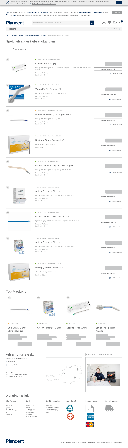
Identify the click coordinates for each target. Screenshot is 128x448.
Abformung (49, 405)
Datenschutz (9, 407)
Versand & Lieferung (31, 411)
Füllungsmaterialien (51, 409)
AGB (7, 413)
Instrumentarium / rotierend (53, 411)
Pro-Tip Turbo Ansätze (49, 89)
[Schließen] (119, 2)
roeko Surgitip (45, 63)
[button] (103, 22)
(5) (108, 196)
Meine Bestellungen (31, 416)
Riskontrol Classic (47, 191)
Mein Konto (29, 414)
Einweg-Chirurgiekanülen (53, 114)
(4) (108, 69)
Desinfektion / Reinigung (52, 407)
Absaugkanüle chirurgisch (54, 165)
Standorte (9, 405)
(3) (108, 145)
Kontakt (28, 407)
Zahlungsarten (30, 413)
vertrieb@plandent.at (14, 365)
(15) (108, 94)
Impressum (9, 414)
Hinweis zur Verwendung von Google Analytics (109, 442)
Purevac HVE (49, 140)
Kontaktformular (30, 409)
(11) (108, 222)
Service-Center (30, 405)
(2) (108, 120)
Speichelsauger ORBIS (53, 217)
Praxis (47, 413)
